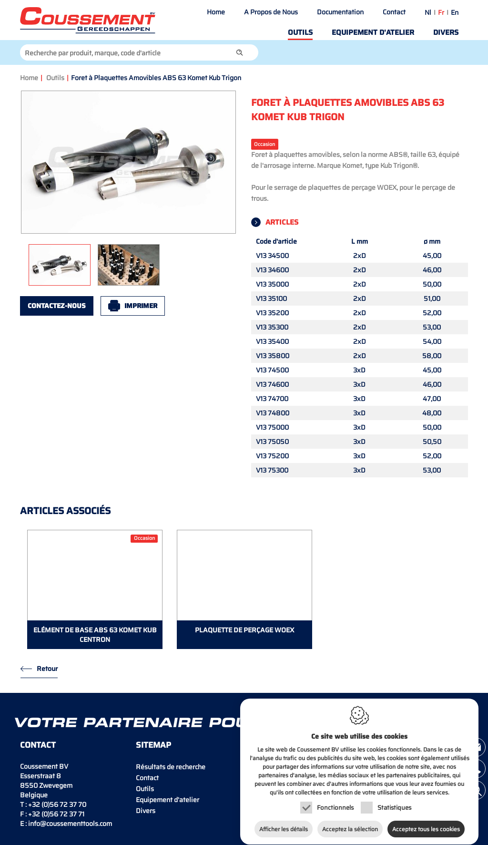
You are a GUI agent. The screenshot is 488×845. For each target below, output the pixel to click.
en (454, 12)
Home (216, 12)
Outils (300, 32)
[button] (239, 52)
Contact (394, 12)
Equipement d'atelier (373, 32)
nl (428, 12)
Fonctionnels (335, 803)
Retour (47, 668)
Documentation (340, 12)
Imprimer (140, 305)
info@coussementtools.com (70, 823)
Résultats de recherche (170, 767)
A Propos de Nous (271, 12)
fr (441, 12)
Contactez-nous (57, 305)
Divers (445, 32)
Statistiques (394, 803)
